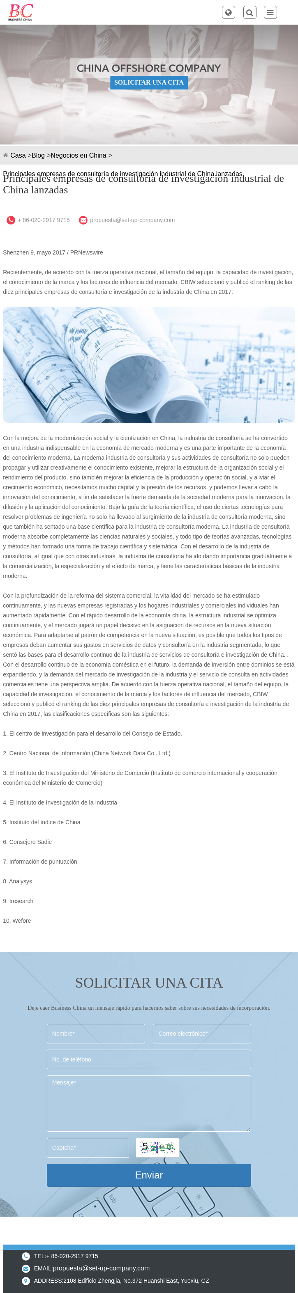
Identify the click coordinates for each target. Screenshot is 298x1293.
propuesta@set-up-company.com (132, 220)
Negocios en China (78, 155)
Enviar (149, 1175)
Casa (17, 155)
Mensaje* (149, 1103)
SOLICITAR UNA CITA (149, 82)
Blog (38, 155)
